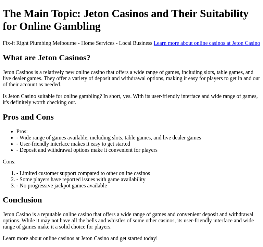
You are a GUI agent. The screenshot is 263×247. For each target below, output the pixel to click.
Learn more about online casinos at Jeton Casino (207, 43)
